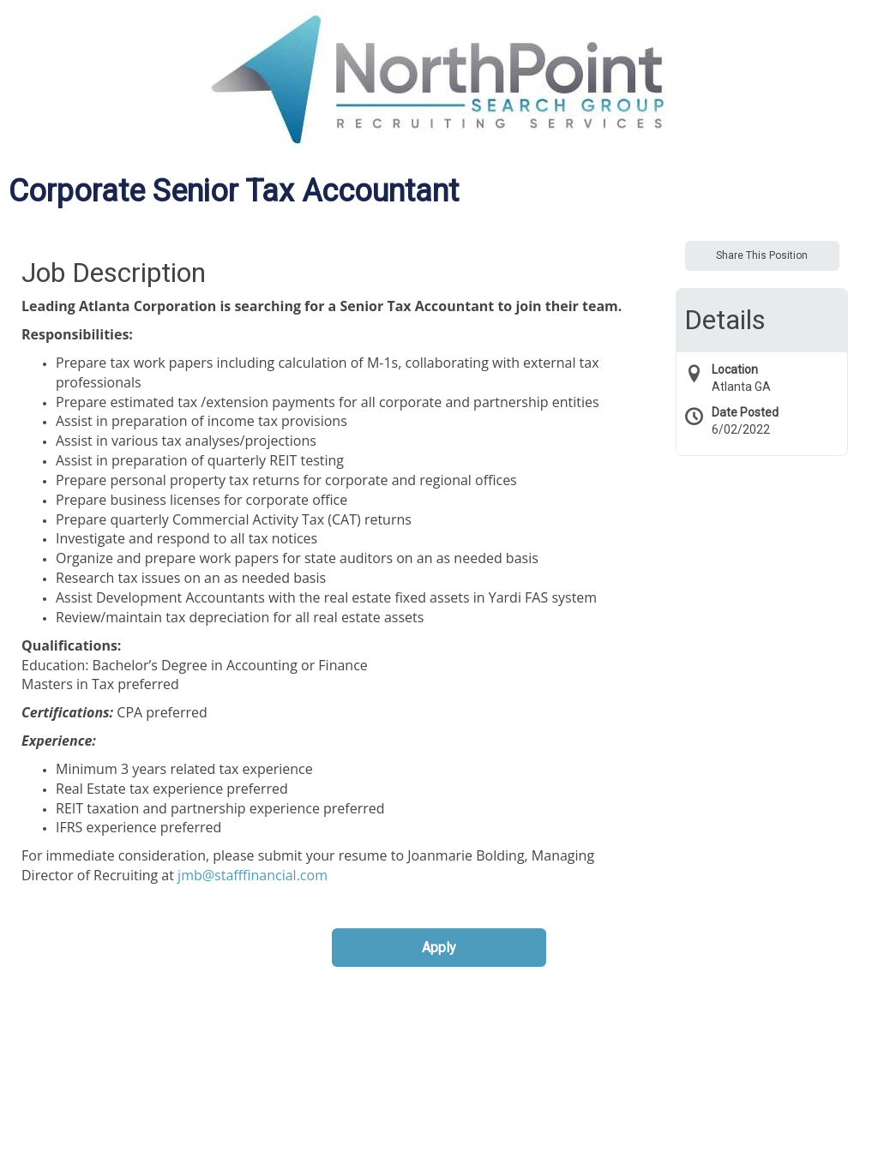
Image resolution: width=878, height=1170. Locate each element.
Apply (439, 947)
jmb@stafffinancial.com (252, 875)
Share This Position (762, 255)
